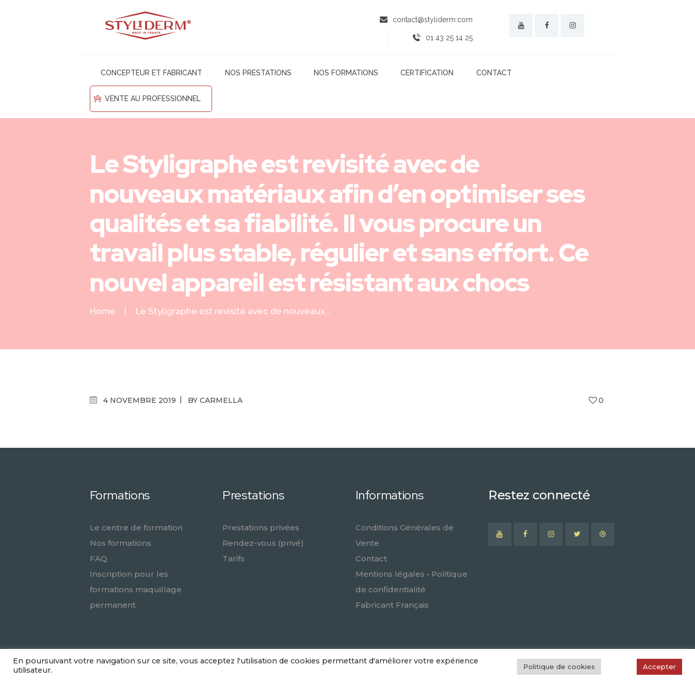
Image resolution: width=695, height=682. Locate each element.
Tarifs (233, 558)
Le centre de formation (136, 527)
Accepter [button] (659, 666)
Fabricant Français (392, 605)
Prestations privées (260, 527)
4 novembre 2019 (139, 400)
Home (103, 311)
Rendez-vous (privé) (263, 543)
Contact (371, 558)
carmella (221, 400)
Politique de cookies (559, 666)
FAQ (98, 558)
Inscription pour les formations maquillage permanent (136, 589)
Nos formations (120, 543)
